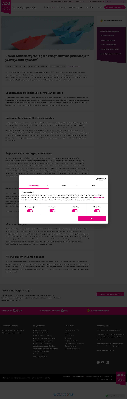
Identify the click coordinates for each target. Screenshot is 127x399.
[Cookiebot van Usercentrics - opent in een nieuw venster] (97, 179)
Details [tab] (63, 185)
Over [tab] (93, 185)
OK (92, 219)
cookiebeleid (99, 197)
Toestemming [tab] (34, 185)
